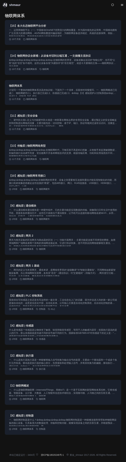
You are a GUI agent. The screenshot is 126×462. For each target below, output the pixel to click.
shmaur (15, 5)
